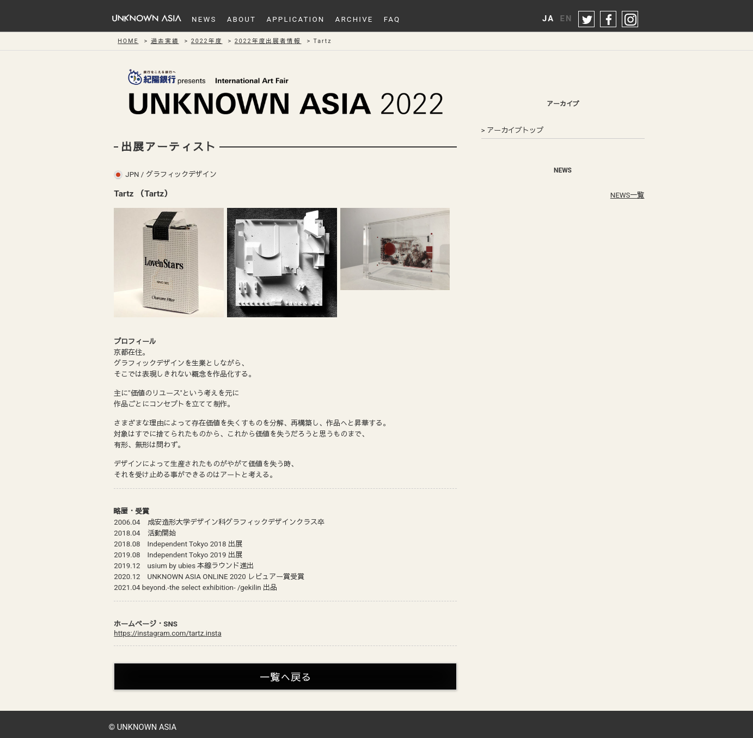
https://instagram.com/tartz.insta (167, 633)
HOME (128, 41)
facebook (609, 19)
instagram (630, 19)
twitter (587, 19)
